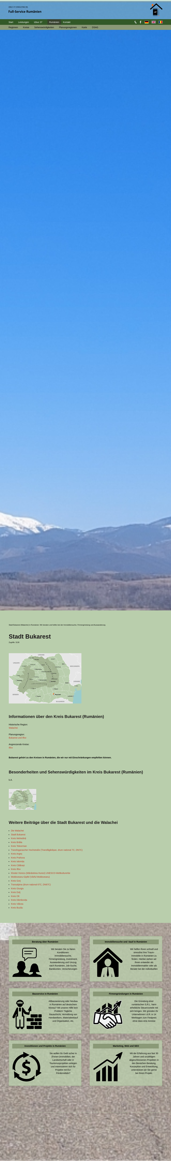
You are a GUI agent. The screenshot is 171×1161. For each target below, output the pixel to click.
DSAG (95, 27)
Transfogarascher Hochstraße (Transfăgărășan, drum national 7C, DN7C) (47, 850)
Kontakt (66, 22)
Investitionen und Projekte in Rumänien (45, 1046)
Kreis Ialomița (17, 861)
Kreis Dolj (15, 892)
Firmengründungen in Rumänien (126, 994)
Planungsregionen (68, 27)
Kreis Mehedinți (18, 838)
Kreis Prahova (18, 857)
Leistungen (23, 22)
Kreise (26, 27)
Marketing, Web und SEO (126, 1046)
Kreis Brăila (16, 842)
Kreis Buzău (17, 907)
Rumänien (54, 22)
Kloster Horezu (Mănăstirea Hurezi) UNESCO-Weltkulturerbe (40, 873)
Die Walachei (17, 830)
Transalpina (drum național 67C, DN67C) (31, 884)
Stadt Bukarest (18, 834)
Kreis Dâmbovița (19, 900)
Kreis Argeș (16, 853)
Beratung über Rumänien (45, 941)
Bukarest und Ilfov (17, 737)
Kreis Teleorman (19, 846)
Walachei (13, 728)
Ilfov (11, 747)
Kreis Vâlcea (17, 904)
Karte (84, 27)
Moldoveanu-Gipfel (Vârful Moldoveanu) (30, 877)
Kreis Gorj (16, 881)
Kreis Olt (15, 896)
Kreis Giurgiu (17, 888)
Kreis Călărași (18, 865)
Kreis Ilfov (16, 869)
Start (11, 22)
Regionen (13, 27)
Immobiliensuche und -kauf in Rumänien (126, 941)
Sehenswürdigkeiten (44, 27)
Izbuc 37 (38, 22)
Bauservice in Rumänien (45, 994)
